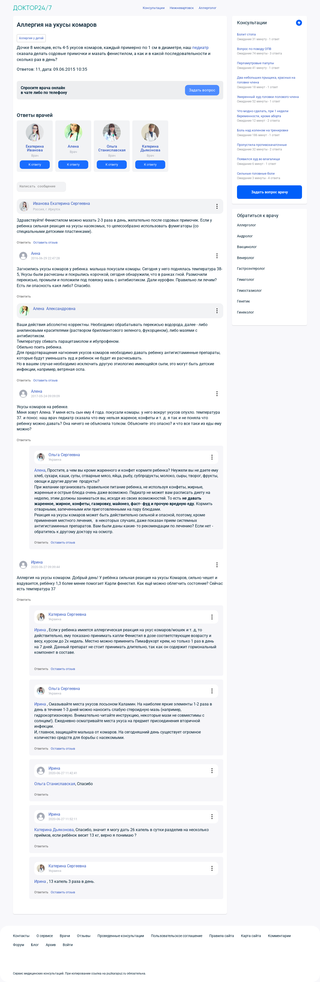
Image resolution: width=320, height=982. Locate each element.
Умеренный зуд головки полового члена (268, 97)
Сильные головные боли (256, 173)
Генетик (243, 301)
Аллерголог (246, 225)
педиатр (200, 47)
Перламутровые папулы (255, 63)
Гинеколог (245, 312)
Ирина (40, 630)
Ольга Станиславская (54, 783)
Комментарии (279, 936)
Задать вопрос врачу (269, 192)
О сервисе (44, 936)
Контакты (21, 936)
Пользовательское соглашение (176, 936)
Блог (35, 945)
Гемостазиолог (249, 291)
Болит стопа (246, 34)
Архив (51, 945)
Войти (68, 945)
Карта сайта (251, 936)
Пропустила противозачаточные (262, 145)
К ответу (34, 164)
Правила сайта (221, 936)
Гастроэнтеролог (251, 269)
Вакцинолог (247, 247)
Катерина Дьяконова (54, 829)
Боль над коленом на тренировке (262, 130)
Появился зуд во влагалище (258, 159)
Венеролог (245, 258)
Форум (18, 945)
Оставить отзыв (45, 242)
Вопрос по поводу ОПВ (254, 49)
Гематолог (245, 280)
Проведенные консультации (121, 936)
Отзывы (83, 936)
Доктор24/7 (32, 8)
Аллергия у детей (31, 38)
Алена (40, 470)
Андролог (245, 236)
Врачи (65, 936)
